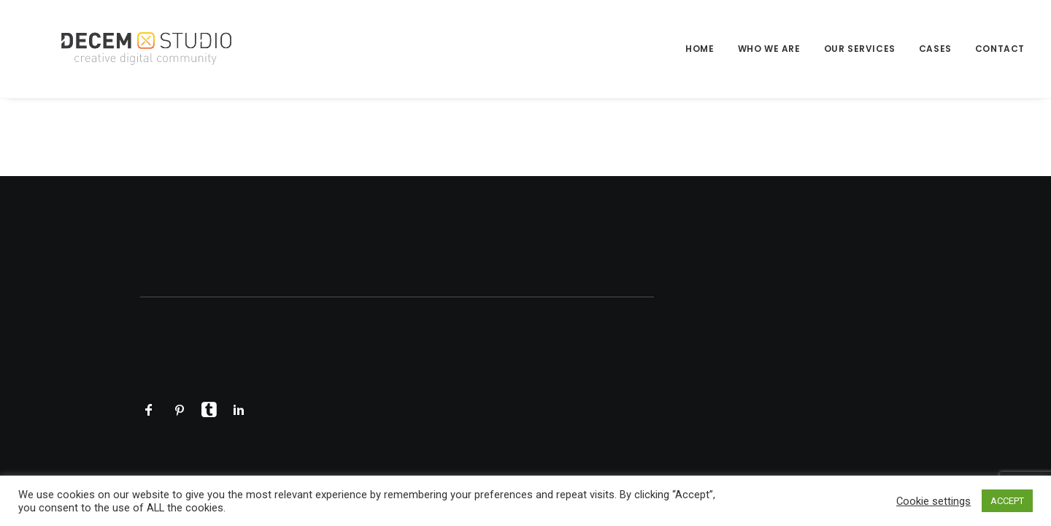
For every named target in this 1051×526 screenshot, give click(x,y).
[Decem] (127, 49)
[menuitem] (704, 49)
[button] (149, 413)
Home (699, 48)
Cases (935, 48)
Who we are (769, 48)
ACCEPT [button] (1007, 500)
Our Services (860, 48)
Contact (1000, 48)
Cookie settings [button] (933, 501)
